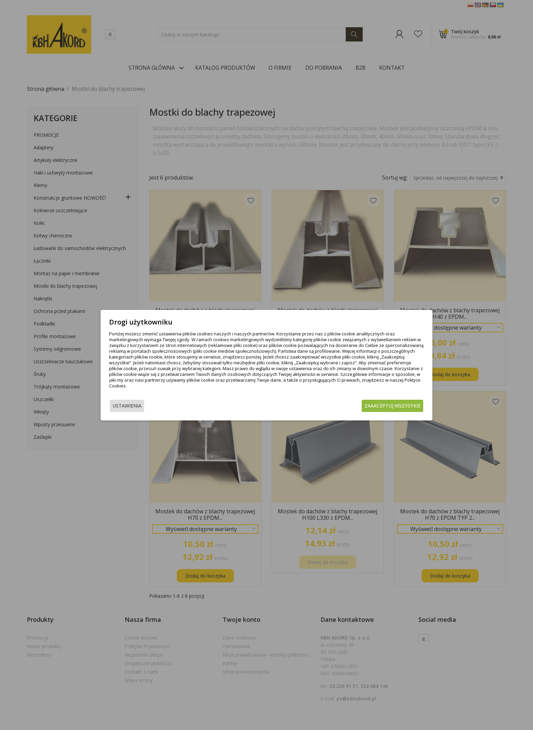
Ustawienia (127, 405)
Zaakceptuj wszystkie (392, 405)
